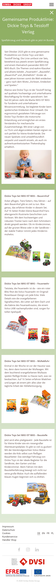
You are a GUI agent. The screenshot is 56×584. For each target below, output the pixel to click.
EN (43, 533)
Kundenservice (9, 536)
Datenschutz (8, 529)
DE (38, 533)
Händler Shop (9, 539)
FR (48, 533)
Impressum (8, 526)
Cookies (6, 533)
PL (52, 533)
